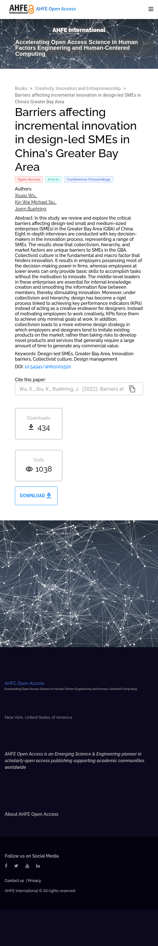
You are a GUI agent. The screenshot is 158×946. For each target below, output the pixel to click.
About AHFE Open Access (31, 814)
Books (21, 88)
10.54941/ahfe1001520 (48, 366)
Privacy (34, 880)
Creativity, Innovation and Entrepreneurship (78, 88)
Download (36, 496)
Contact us (14, 880)
